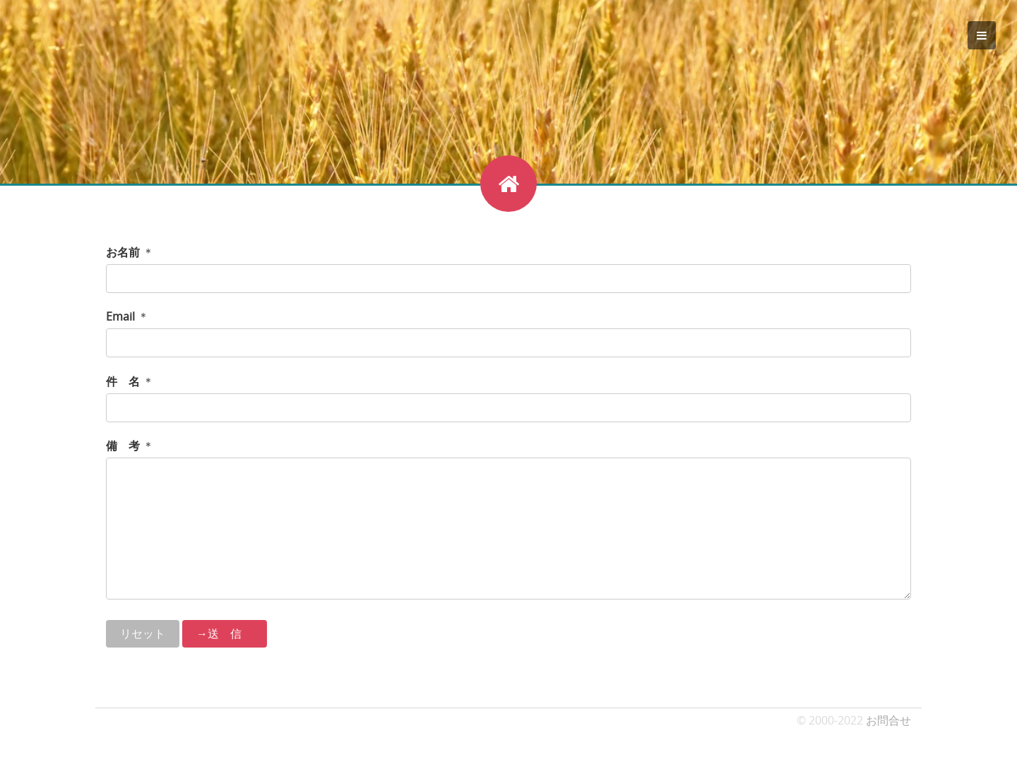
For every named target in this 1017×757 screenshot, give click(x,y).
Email (120, 316)
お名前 (123, 252)
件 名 (123, 381)
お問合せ (888, 720)
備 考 (123, 445)
